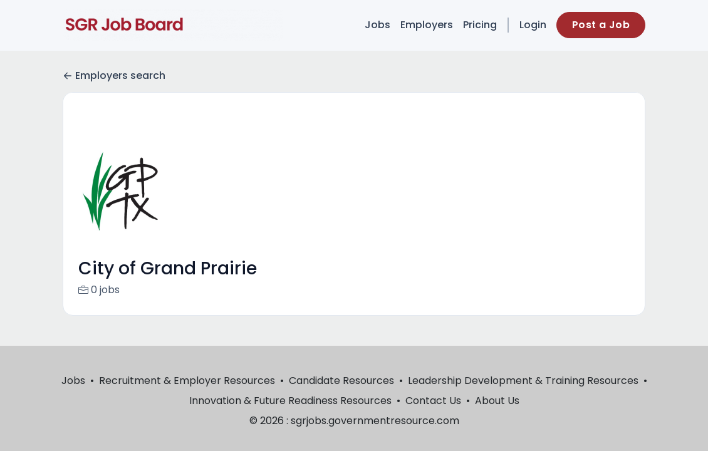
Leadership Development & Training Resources (523, 380)
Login (532, 25)
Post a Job (601, 25)
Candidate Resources (341, 380)
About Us (497, 400)
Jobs (377, 25)
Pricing (480, 25)
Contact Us (433, 400)
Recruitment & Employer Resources (187, 380)
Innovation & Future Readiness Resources (290, 400)
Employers (426, 25)
